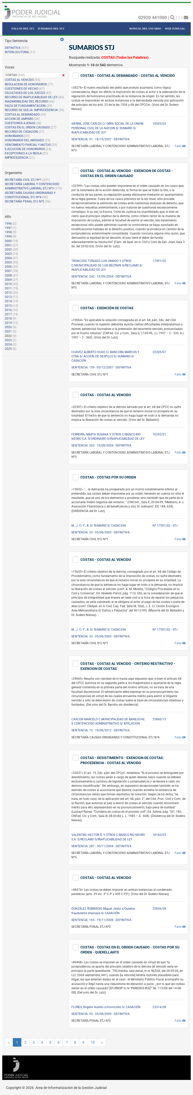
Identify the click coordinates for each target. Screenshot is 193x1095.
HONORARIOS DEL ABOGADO (24, 140)
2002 (8, 249)
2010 (8, 284)
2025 (8, 349)
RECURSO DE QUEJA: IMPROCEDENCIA (31, 110)
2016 (8, 310)
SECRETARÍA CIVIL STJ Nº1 (23, 180)
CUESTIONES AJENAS (20, 123)
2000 (8, 241)
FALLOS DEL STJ (23, 28)
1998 (8, 232)
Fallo (180, 146)
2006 (8, 266)
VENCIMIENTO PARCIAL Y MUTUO (28, 145)
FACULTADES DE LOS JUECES (25, 93)
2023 (8, 340)
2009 (8, 280)
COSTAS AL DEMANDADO (22, 114)
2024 (8, 344)
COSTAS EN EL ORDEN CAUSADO (27, 127)
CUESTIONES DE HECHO (21, 88)
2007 (8, 271)
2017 (8, 314)
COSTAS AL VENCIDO (19, 80)
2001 (8, 245)
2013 (8, 297)
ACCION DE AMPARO (19, 119)
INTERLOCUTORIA (17, 52)
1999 (8, 236)
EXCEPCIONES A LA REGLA (23, 153)
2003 (8, 254)
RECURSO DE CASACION (21, 131)
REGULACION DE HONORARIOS (26, 84)
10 (93, 1042)
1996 (8, 223)
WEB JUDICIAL (175, 28)
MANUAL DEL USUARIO (145, 28)
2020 (8, 327)
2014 (8, 301)
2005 (8, 262)
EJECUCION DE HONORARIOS (25, 149)
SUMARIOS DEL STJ (51, 28)
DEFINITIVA (13, 48)
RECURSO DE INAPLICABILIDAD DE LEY (31, 97)
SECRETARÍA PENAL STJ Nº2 (24, 201)
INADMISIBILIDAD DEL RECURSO (26, 101)
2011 (8, 288)
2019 (8, 323)
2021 (8, 331)
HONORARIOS (14, 136)
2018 (8, 318)
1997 (8, 228)
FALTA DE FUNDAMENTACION (25, 106)
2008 (8, 275)
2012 (8, 292)
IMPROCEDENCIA (16, 157)
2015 (8, 305)
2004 (8, 258)
